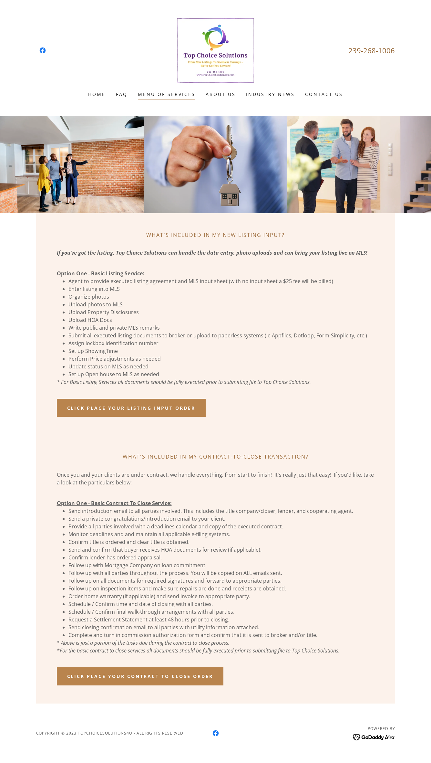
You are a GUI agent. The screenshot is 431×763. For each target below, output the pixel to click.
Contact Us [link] (324, 94)
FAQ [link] (122, 94)
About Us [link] (221, 94)
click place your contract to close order (140, 676)
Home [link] (97, 94)
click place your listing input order (131, 408)
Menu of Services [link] (166, 94)
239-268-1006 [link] (371, 50)
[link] (42, 50)
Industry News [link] (270, 94)
